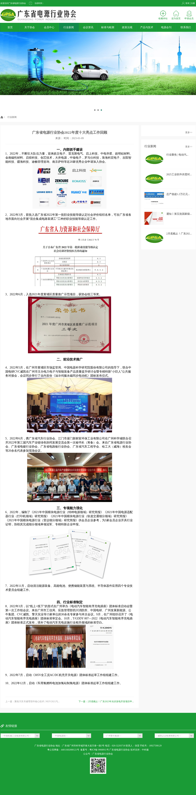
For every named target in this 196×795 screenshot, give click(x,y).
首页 (10, 27)
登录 (187, 3)
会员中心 (49, 27)
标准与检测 (107, 27)
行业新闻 (68, 27)
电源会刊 (166, 27)
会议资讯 (88, 27)
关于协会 (29, 27)
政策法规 (127, 27)
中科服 (145, 750)
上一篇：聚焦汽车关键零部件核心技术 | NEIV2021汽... (32, 701)
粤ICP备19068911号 (99, 750)
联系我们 (186, 27)
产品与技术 (146, 27)
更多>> (188, 132)
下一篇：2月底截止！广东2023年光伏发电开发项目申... (106, 701)
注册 (193, 3)
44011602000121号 (70, 750)
